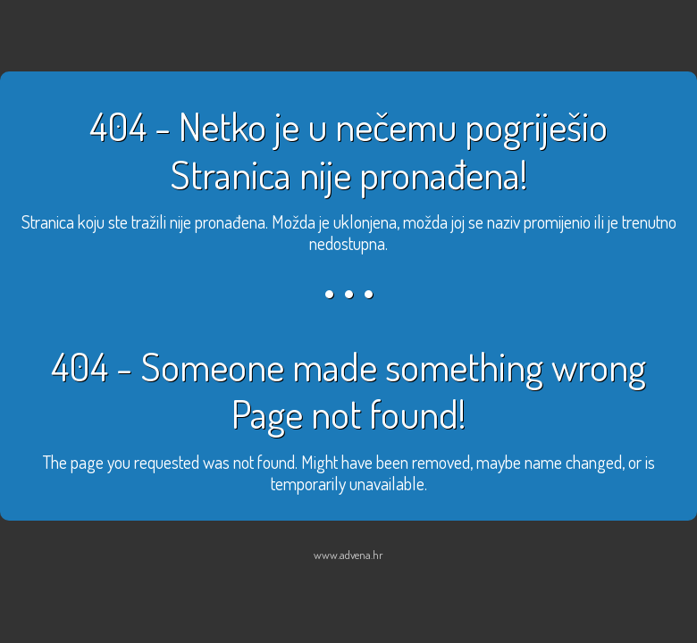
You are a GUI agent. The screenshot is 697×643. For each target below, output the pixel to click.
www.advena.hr (348, 554)
